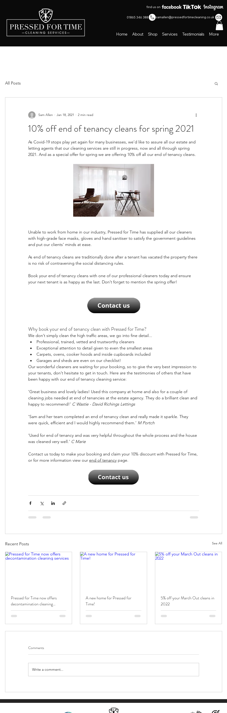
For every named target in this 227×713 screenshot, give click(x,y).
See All (217, 543)
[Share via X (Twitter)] (41, 503)
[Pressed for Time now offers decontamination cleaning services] (38, 570)
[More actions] (196, 115)
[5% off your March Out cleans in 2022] (188, 570)
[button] (219, 25)
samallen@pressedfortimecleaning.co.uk (185, 17)
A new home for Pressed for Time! (108, 601)
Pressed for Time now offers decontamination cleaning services (34, 601)
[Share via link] (64, 503)
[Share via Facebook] (30, 503)
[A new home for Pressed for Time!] (113, 570)
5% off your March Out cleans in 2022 (187, 601)
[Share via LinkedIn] (53, 503)
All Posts (13, 83)
